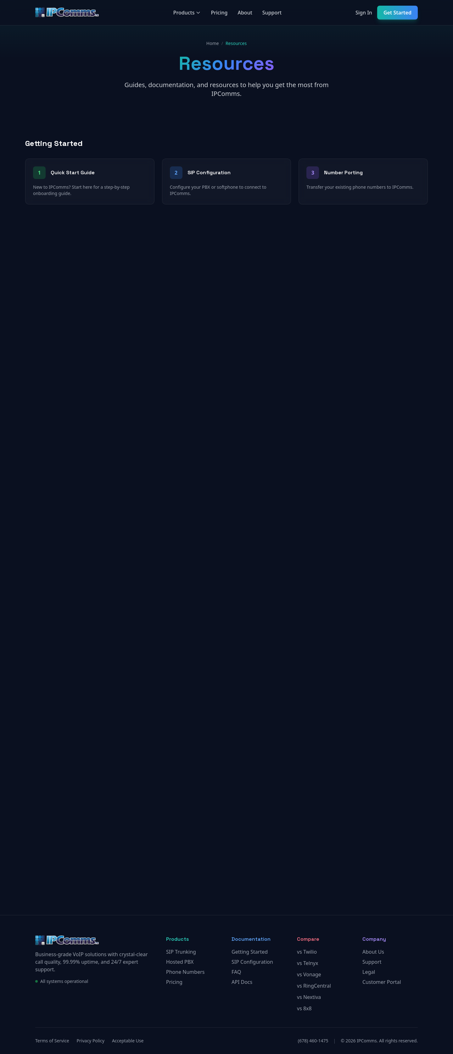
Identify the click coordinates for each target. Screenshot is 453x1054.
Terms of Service (52, 1041)
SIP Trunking (181, 951)
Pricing (219, 12)
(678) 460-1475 (313, 1041)
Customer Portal (381, 982)
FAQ (236, 971)
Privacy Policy (90, 1041)
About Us (373, 951)
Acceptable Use (127, 1041)
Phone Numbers (185, 971)
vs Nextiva (309, 997)
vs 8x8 (304, 1008)
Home (212, 43)
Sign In (363, 12)
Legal (368, 971)
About (245, 12)
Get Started (397, 12)
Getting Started (250, 951)
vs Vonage (309, 974)
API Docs (242, 982)
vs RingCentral (314, 985)
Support (272, 12)
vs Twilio (307, 951)
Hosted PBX (179, 961)
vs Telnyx (307, 963)
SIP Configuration (252, 961)
